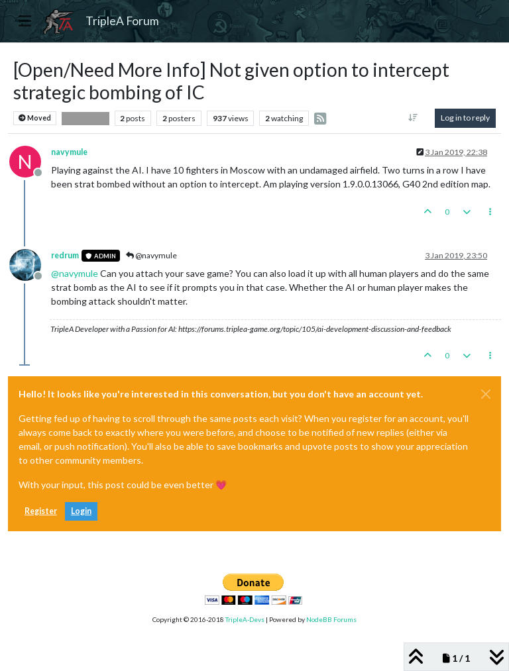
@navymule (151, 255)
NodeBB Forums (331, 619)
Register (41, 511)
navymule (69, 152)
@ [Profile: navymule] (74, 273)
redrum (65, 255)
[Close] (486, 394)
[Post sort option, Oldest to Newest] (413, 118)
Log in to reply (465, 118)
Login (81, 511)
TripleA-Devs (244, 619)
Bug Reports (85, 118)
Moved (35, 118)
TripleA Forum (122, 21)
